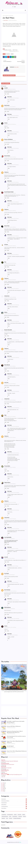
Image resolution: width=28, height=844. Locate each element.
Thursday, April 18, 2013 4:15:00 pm (9, 437)
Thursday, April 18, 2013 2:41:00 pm (9, 349)
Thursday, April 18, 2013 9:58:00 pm (13, 254)
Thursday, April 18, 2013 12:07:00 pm (10, 263)
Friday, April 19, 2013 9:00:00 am (9, 538)
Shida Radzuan (7, 607)
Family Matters (14, 802)
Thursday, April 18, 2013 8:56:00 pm (9, 483)
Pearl (10, 816)
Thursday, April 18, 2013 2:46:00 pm (9, 366)
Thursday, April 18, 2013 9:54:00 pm (13, 148)
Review (24, 816)
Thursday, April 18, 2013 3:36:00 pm (9, 416)
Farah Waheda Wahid (8, 192)
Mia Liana (6, 20)
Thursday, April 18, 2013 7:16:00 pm (9, 467)
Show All (3, 776)
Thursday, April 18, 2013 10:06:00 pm (13, 426)
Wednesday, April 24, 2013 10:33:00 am (10, 591)
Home (4, 15)
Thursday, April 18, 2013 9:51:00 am (9, 89)
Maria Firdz (6, 225)
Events (15, 814)
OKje (5, 415)
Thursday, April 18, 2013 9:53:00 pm (13, 115)
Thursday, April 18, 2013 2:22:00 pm (9, 331)
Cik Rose (6, 244)
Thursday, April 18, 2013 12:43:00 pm (10, 313)
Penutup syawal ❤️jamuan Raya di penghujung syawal (11, 774)
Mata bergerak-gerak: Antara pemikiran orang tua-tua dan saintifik (16, 737)
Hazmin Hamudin (8, 329)
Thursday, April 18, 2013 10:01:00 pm (13, 321)
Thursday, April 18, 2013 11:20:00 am (10, 227)
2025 (3, 783)
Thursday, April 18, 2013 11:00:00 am (10, 210)
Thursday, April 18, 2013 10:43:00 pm (13, 528)
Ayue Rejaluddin (7, 537)
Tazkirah (3, 818)
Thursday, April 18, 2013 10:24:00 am (10, 173)
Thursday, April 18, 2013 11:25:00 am (10, 245)
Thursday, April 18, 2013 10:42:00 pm (13, 510)
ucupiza (6, 88)
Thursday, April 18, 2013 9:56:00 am (9, 106)
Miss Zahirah (7, 365)
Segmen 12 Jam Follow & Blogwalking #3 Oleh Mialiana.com (15, 742)
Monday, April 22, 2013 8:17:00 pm (12, 548)
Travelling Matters (14, 806)
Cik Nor (5, 123)
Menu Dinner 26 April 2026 (6, 767)
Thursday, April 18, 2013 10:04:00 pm (13, 391)
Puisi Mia (20, 816)
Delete (8, 101)
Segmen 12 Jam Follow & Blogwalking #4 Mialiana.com (17, 751)
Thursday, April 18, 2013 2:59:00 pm (9, 383)
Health (7, 15)
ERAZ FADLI (6, 105)
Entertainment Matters (14, 800)
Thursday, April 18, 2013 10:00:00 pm (13, 304)
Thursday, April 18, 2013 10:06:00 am (10, 124)
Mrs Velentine (7, 589)
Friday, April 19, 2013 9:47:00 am (9, 558)
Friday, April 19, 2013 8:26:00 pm (9, 574)
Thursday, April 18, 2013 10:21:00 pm (10, 502)
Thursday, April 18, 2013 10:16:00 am (10, 157)
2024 (3, 788)
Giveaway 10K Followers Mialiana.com (14, 726)
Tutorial (10, 818)
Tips (7, 818)
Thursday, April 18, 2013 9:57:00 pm (13, 218)
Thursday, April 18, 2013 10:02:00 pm (13, 357)
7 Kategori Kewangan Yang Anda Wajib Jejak (9, 761)
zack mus (6, 382)
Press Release (15, 816)
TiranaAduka (7, 466)
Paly (5, 262)
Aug (3, 790)
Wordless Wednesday (17, 818)
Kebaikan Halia (4, 771)
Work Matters (14, 808)
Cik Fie (5, 626)
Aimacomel (6, 517)
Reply (5, 111)
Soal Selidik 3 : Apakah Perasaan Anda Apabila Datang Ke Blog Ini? (15, 722)
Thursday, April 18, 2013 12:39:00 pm (10, 297)
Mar (3, 785)
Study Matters (14, 804)
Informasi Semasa (5, 816)
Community (4, 814)
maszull (6, 557)
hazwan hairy (7, 155)
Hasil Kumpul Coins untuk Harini (7, 764)
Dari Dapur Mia (10, 814)
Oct (3, 789)
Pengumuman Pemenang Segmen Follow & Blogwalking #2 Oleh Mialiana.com (15, 732)
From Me (19, 814)
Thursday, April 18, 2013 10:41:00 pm (10, 518)
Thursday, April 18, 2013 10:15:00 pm (13, 492)
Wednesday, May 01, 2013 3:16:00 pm (10, 627)
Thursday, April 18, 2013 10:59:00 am (10, 193)
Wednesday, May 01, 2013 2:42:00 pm (13, 618)
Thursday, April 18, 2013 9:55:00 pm (13, 182)
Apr (3, 784)
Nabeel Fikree (7, 482)
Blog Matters (14, 799)
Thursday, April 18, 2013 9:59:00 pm (13, 288)
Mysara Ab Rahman (8, 139)
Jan (3, 787)
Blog (20, 842)
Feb (3, 786)
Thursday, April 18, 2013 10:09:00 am (10, 140)
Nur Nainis (6, 573)
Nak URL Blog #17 (10, 746)
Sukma (5, 312)
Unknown (6, 172)
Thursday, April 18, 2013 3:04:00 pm (9, 400)
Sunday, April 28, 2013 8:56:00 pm (9, 608)
